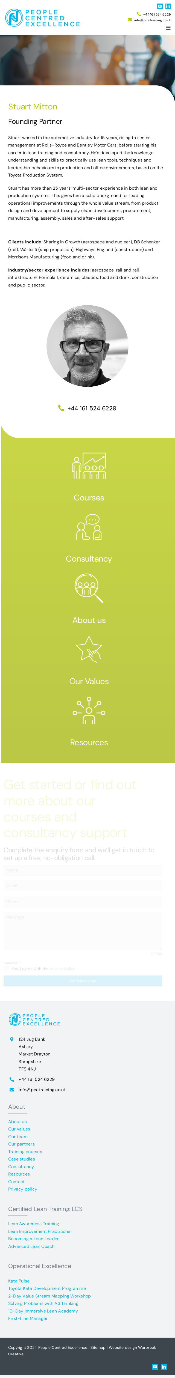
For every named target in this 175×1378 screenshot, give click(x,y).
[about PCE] (91, 573)
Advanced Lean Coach (31, 1246)
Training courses (25, 1152)
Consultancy (91, 558)
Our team (18, 1137)
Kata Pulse (19, 1281)
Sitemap (98, 1347)
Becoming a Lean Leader (33, 1239)
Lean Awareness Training (33, 1224)
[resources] (91, 696)
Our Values (91, 681)
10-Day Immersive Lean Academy (43, 1311)
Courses (91, 497)
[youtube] (160, 6)
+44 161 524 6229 (157, 14)
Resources (91, 742)
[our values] (91, 634)
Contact (16, 1182)
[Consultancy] (91, 512)
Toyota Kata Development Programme (47, 1288)
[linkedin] (168, 6)
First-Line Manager (28, 1318)
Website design (123, 1347)
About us (91, 620)
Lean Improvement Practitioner (40, 1231)
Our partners (21, 1144)
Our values (19, 1129)
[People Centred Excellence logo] (44, 9)
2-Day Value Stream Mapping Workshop (49, 1296)
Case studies (21, 1159)
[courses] (91, 451)
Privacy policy (22, 1189)
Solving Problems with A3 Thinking (43, 1303)
